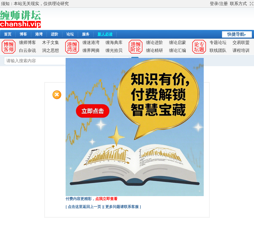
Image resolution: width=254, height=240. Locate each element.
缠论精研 (154, 50)
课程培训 (241, 50)
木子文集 (50, 42)
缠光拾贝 (114, 50)
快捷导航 (235, 34)
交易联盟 (241, 42)
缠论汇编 (177, 50)
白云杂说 (27, 50)
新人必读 (105, 34)
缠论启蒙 (177, 42)
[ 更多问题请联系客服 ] (122, 207)
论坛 (70, 34)
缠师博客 (27, 42)
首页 (7, 34)
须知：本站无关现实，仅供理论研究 (35, 3)
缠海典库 (114, 42)
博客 (23, 34)
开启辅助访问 (207, 3)
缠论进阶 (154, 42)
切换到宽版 (251, 3)
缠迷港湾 (91, 42)
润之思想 (50, 50)
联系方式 (238, 3)
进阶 (54, 34)
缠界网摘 (91, 50)
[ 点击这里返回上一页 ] (84, 207)
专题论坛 (218, 42)
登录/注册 (219, 3)
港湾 (39, 34)
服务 (85, 34)
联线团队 (218, 50)
